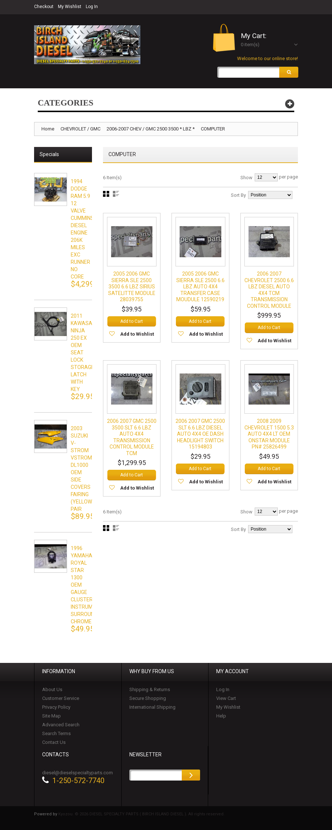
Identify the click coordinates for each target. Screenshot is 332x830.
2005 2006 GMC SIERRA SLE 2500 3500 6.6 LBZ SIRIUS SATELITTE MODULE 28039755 (131, 287)
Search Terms (56, 733)
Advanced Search (61, 724)
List (116, 194)
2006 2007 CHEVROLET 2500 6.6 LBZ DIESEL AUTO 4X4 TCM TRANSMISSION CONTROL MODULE (269, 290)
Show (246, 177)
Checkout (44, 6)
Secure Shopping (147, 698)
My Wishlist (69, 6)
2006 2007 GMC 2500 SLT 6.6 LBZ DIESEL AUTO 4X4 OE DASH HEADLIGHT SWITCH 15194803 (200, 434)
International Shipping (152, 707)
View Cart (226, 698)
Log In (92, 6)
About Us (52, 689)
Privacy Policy (56, 707)
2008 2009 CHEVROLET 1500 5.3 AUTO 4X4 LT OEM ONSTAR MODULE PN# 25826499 (269, 434)
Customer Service (60, 698)
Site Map (51, 716)
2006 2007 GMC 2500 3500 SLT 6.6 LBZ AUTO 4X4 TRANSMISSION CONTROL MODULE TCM (131, 437)
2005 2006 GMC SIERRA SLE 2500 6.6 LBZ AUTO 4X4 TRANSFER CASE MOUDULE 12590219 (200, 287)
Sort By (238, 195)
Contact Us (54, 742)
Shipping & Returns (149, 689)
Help (221, 716)
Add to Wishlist (137, 334)
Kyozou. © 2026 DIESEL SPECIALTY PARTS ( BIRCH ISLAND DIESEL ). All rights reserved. (141, 814)
